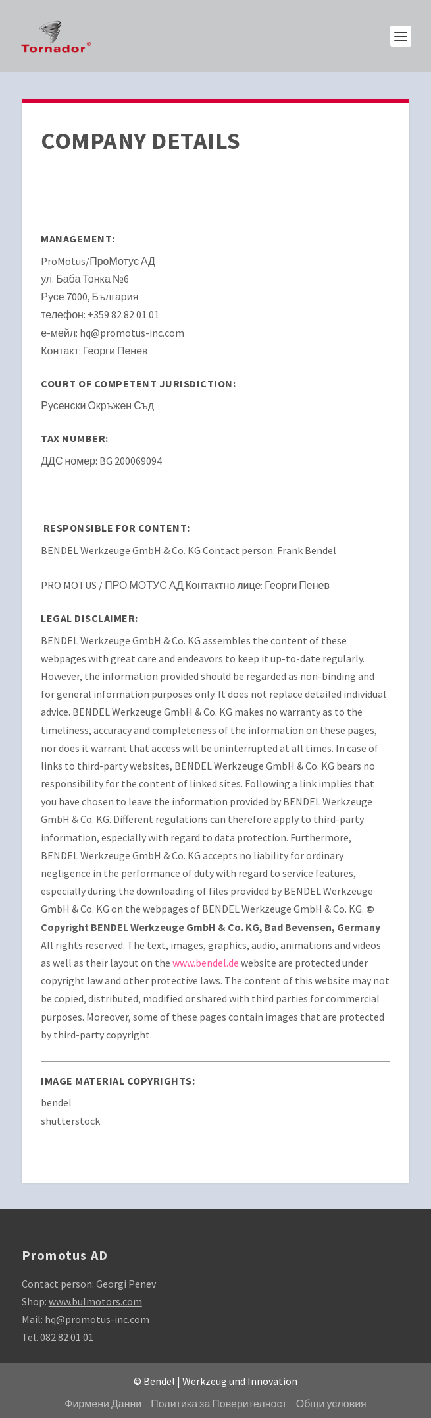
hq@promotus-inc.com (97, 1319)
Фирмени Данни (102, 1403)
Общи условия (331, 1403)
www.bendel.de (205, 962)
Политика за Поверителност (218, 1403)
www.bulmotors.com (95, 1301)
